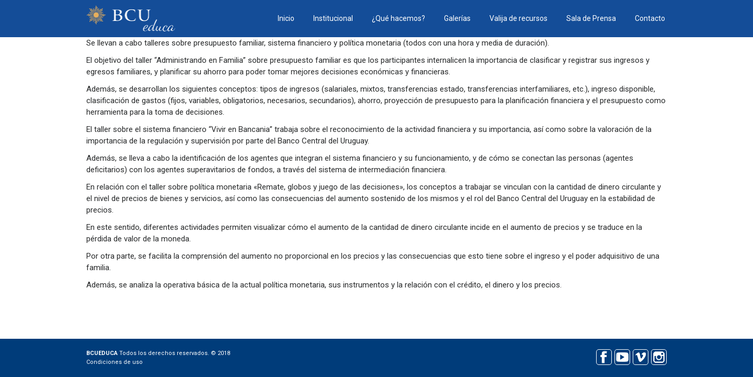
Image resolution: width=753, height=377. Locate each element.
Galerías (457, 18)
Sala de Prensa (591, 18)
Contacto (650, 18)
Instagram (658, 356)
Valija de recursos (518, 18)
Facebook (603, 356)
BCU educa (130, 18)
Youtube (622, 356)
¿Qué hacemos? (398, 18)
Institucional (333, 18)
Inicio (286, 18)
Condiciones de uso (114, 362)
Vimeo (640, 356)
